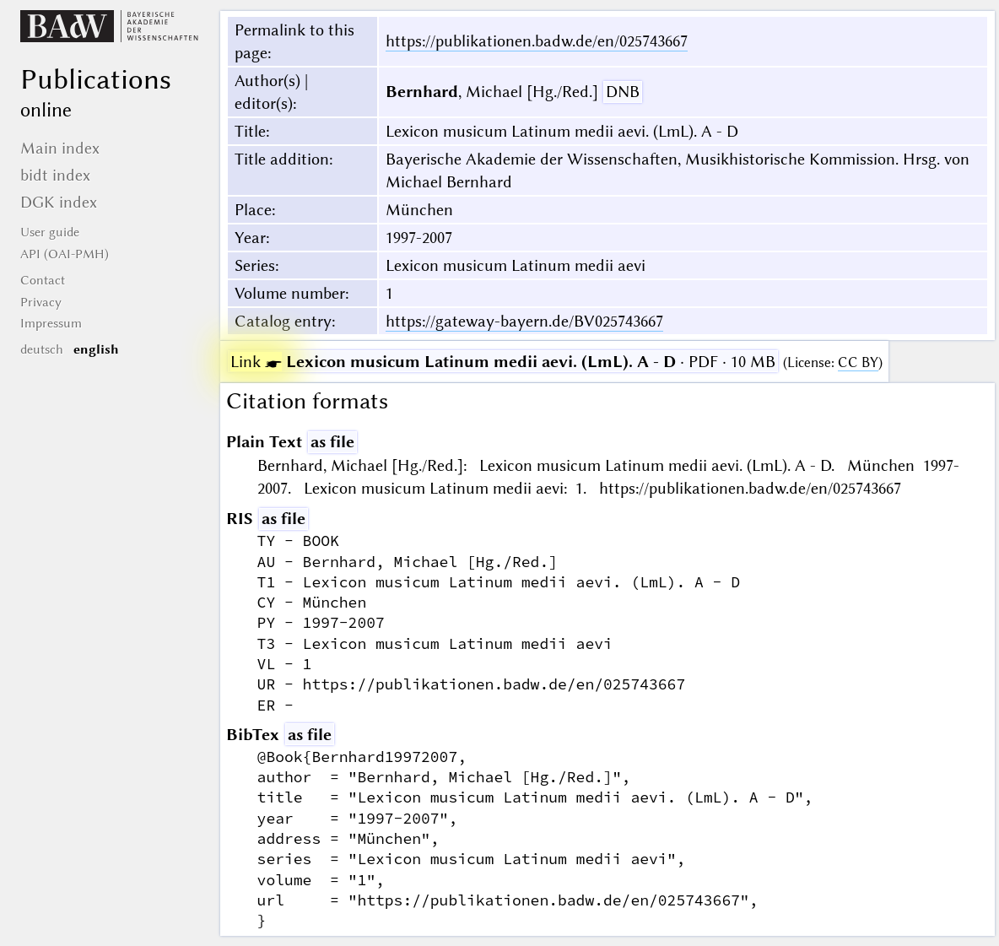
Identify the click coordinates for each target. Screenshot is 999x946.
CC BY (858, 362)
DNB (623, 91)
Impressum (51, 323)
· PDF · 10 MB (502, 361)
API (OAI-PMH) (64, 254)
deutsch (41, 349)
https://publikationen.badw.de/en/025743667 (537, 41)
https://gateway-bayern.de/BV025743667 (524, 321)
